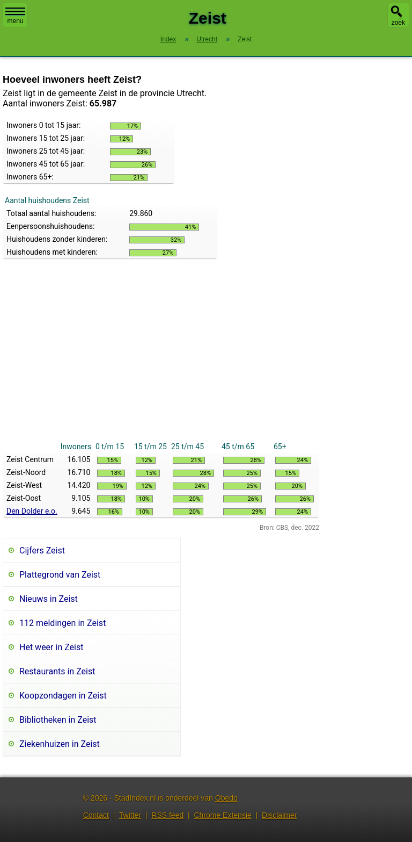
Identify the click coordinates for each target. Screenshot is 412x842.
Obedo (226, 798)
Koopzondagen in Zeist (63, 695)
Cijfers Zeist (42, 550)
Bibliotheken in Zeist (58, 720)
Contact (96, 815)
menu (15, 16)
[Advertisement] (161, 359)
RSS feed (167, 815)
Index (168, 39)
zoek (398, 22)
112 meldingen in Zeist (62, 623)
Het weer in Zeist (51, 647)
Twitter (130, 815)
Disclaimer (279, 815)
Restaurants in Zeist (57, 671)
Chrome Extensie (222, 815)
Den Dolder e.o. (31, 511)
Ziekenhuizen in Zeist (59, 744)
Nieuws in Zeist (48, 599)
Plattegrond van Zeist (59, 575)
